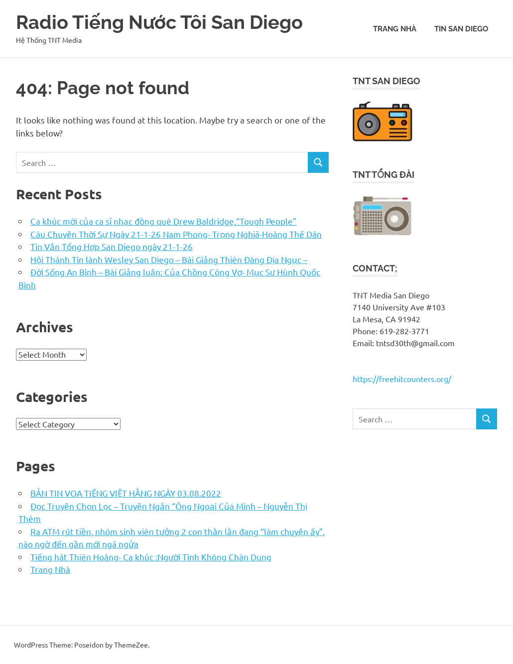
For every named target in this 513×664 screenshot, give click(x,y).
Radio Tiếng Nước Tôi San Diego (159, 22)
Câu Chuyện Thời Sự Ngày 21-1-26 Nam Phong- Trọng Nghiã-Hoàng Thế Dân (176, 234)
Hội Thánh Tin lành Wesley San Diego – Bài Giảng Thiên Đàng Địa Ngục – (168, 259)
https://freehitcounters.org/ (402, 379)
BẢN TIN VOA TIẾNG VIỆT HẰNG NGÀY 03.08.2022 (125, 493)
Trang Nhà (394, 28)
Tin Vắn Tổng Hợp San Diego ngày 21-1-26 (111, 246)
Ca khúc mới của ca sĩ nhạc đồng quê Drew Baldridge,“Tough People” (163, 221)
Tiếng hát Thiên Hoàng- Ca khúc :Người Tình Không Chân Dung (150, 556)
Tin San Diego (461, 28)
